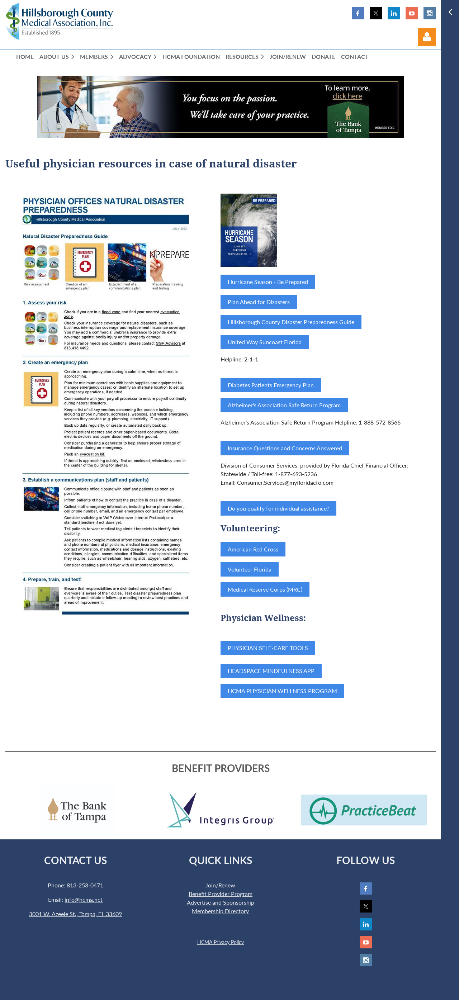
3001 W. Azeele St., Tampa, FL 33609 (75, 913)
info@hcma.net (84, 899)
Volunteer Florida (249, 569)
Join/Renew (220, 885)
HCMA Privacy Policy (220, 942)
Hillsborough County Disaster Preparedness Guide (291, 321)
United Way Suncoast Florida (265, 341)
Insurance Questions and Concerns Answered (285, 448)
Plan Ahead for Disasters (259, 301)
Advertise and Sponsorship (220, 902)
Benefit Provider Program (220, 893)
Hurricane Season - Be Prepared (268, 281)
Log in (427, 37)
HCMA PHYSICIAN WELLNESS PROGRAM (282, 690)
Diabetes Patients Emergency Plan (271, 384)
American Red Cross (253, 549)
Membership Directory (220, 910)
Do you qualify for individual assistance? (278, 508)
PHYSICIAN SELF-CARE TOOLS (268, 647)
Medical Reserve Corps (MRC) (265, 589)
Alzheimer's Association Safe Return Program (284, 405)
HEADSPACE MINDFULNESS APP (271, 670)
